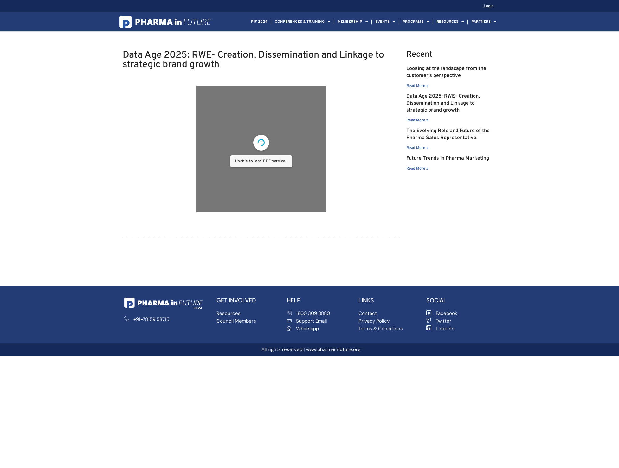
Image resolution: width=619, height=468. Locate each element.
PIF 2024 (259, 21)
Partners (483, 22)
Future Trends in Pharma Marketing (447, 158)
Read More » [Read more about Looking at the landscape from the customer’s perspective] (417, 85)
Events (385, 22)
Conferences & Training (302, 22)
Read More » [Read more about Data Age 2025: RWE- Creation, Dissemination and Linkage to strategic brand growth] (417, 120)
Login (488, 6)
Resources (450, 22)
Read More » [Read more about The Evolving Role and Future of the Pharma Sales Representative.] (417, 148)
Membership (353, 22)
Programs (416, 22)
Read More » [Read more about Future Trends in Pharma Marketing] (417, 168)
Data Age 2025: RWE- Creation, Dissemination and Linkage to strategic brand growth (443, 103)
